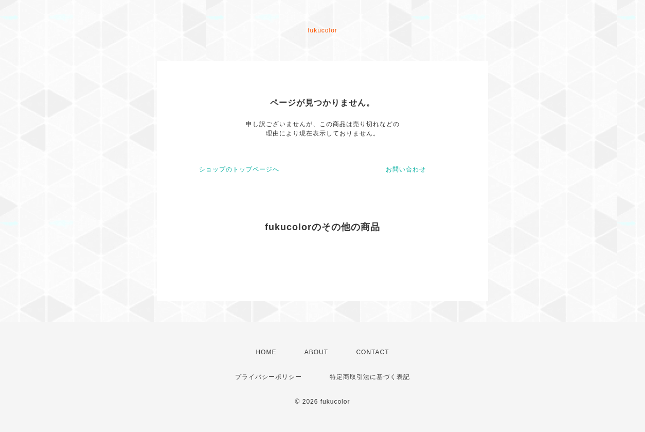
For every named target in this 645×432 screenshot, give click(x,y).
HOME (266, 352)
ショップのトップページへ (239, 169)
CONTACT (372, 352)
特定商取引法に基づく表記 (370, 377)
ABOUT (316, 352)
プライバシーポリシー (268, 377)
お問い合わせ (406, 169)
